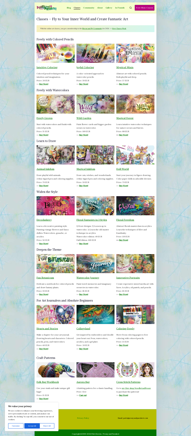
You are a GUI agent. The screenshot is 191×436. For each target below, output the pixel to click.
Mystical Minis (124, 67)
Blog (69, 7)
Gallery (109, 7)
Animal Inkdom (45, 168)
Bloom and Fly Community (92, 29)
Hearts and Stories (47, 328)
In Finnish (120, 7)
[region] (31, 417)
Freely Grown (45, 118)
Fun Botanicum (45, 277)
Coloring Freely (125, 328)
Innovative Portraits (128, 277)
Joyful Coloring (85, 67)
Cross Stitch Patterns (128, 381)
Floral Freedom (125, 219)
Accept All (48, 426)
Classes (77, 7)
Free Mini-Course (144, 7)
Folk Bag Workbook (48, 381)
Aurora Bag (83, 381)
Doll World (122, 168)
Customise (16, 426)
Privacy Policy (83, 418)
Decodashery (44, 219)
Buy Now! (43, 135)
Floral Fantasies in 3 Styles (91, 219)
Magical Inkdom (85, 168)
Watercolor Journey (87, 277)
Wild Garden (83, 118)
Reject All (32, 426)
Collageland (83, 328)
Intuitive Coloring (47, 67)
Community (88, 7)
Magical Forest (124, 118)
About (100, 7)
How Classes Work (119, 29)
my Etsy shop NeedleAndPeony (136, 388)
